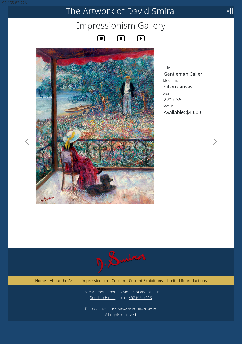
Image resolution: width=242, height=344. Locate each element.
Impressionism (95, 280)
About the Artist (64, 280)
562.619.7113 (140, 297)
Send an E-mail (102, 297)
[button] (230, 12)
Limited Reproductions (187, 280)
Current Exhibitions (146, 280)
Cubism (118, 280)
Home (40, 280)
